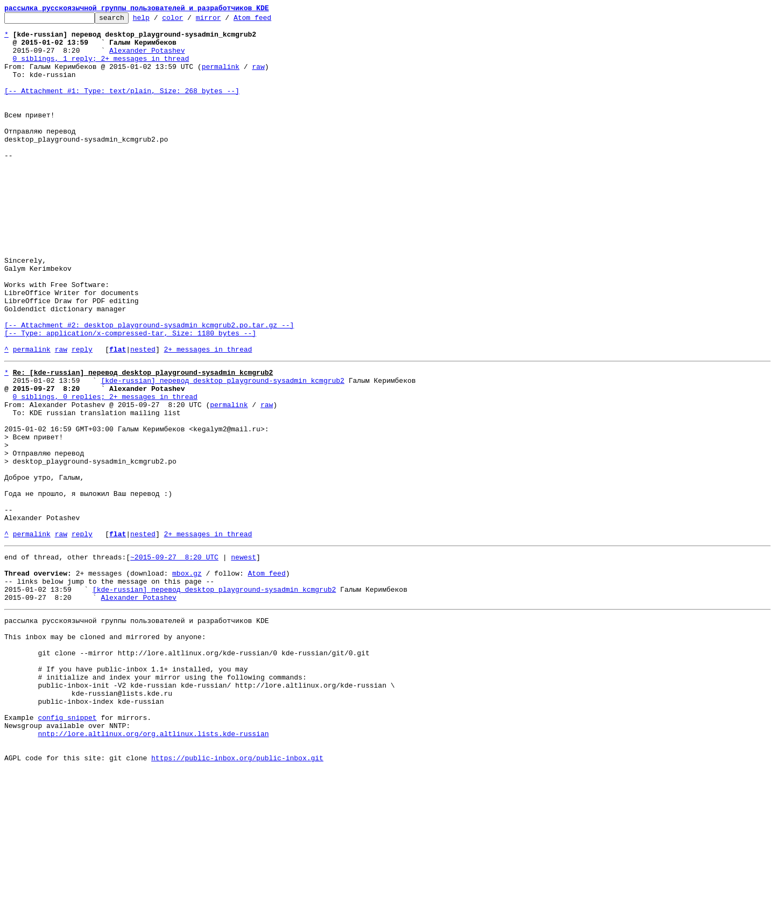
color (189, 20)
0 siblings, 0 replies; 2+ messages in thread (105, 470)
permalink (220, 77)
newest (243, 660)
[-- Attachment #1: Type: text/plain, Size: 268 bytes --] (121, 106)
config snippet (67, 850)
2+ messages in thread (208, 417)
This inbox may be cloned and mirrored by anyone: (105, 753)
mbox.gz (187, 679)
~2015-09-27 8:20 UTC (174, 660)
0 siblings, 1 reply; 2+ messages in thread (101, 68)
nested (143, 417)
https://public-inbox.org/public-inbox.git (237, 898)
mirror (225, 20)
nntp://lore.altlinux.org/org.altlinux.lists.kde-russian (153, 869)
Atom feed (269, 20)
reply (82, 417)
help (158, 20)
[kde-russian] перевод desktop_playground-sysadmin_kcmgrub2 (222, 451)
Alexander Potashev (147, 58)
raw (258, 77)
